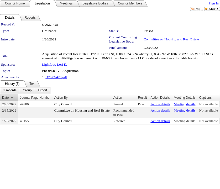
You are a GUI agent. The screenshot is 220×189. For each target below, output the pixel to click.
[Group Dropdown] (27, 90)
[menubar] (25, 90)
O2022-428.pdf (56, 77)
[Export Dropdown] (42, 90)
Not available (208, 104)
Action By (61, 97)
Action (117, 97)
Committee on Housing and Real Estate (171, 39)
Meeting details (185, 104)
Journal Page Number (35, 97)
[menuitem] (10, 90)
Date (5, 97)
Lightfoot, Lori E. (54, 64)
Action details (160, 104)
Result (142, 97)
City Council (63, 104)
